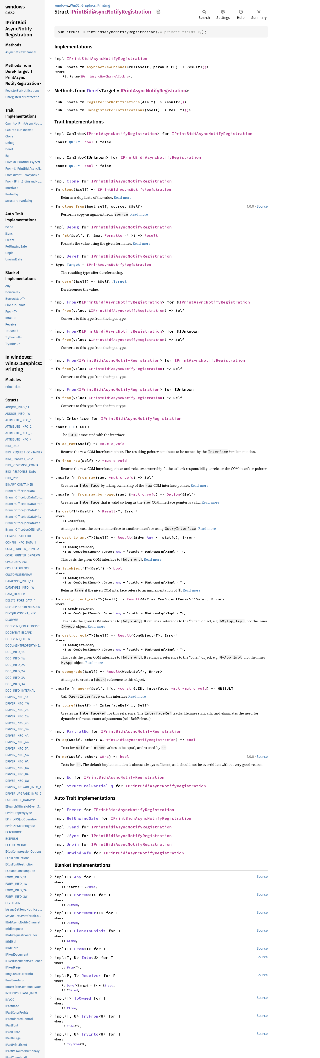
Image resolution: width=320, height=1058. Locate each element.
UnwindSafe (79, 853)
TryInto (89, 1034)
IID (72, 427)
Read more (122, 197)
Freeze (74, 809)
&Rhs (104, 756)
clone (67, 189)
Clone (73, 181)
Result (151, 235)
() (204, 67)
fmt (65, 235)
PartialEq (78, 731)
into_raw (71, 460)
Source (262, 206)
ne (64, 756)
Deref (93, 91)
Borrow (81, 894)
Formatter (114, 235)
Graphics (88, 5)
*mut (105, 443)
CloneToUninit (90, 930)
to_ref (69, 705)
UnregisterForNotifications (115, 110)
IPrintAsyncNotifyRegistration (153, 91)
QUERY (74, 142)
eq (64, 739)
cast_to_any (74, 537)
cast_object (74, 635)
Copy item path (158, 11)
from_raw (87, 477)
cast (66, 511)
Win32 (75, 5)
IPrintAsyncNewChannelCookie (104, 76)
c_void (117, 443)
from (66, 310)
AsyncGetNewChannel (107, 67)
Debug (73, 227)
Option (173, 494)
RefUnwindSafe (82, 818)
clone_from (73, 206)
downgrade (72, 671)
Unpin (73, 844)
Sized (90, 887)
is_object (72, 568)
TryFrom (89, 1016)
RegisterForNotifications (113, 102)
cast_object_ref (79, 599)
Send (74, 827)
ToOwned (82, 998)
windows (61, 5)
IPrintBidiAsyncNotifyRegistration (107, 58)
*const (125, 688)
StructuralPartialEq (90, 785)
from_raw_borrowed (97, 494)
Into (86, 957)
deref (67, 281)
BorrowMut (85, 912)
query (83, 688)
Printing (103, 5)
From (71, 302)
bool (88, 142)
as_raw (69, 443)
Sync (74, 835)
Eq (69, 777)
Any (150, 537)
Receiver (91, 975)
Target (73, 264)
